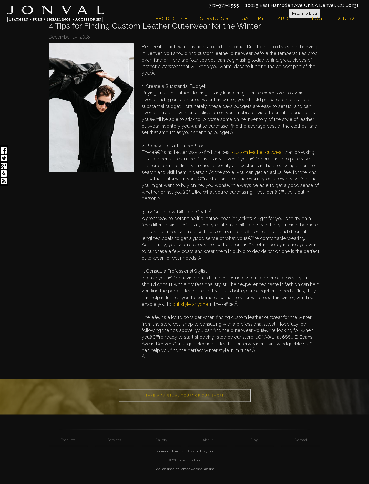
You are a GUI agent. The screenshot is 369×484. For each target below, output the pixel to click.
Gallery (253, 18)
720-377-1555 (224, 5)
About (286, 18)
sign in (208, 451)
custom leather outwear (257, 152)
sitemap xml (178, 451)
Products (171, 18)
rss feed (195, 451)
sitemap (162, 451)
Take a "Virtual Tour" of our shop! (184, 404)
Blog (315, 18)
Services (214, 18)
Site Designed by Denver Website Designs (184, 469)
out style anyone (190, 304)
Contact (347, 18)
